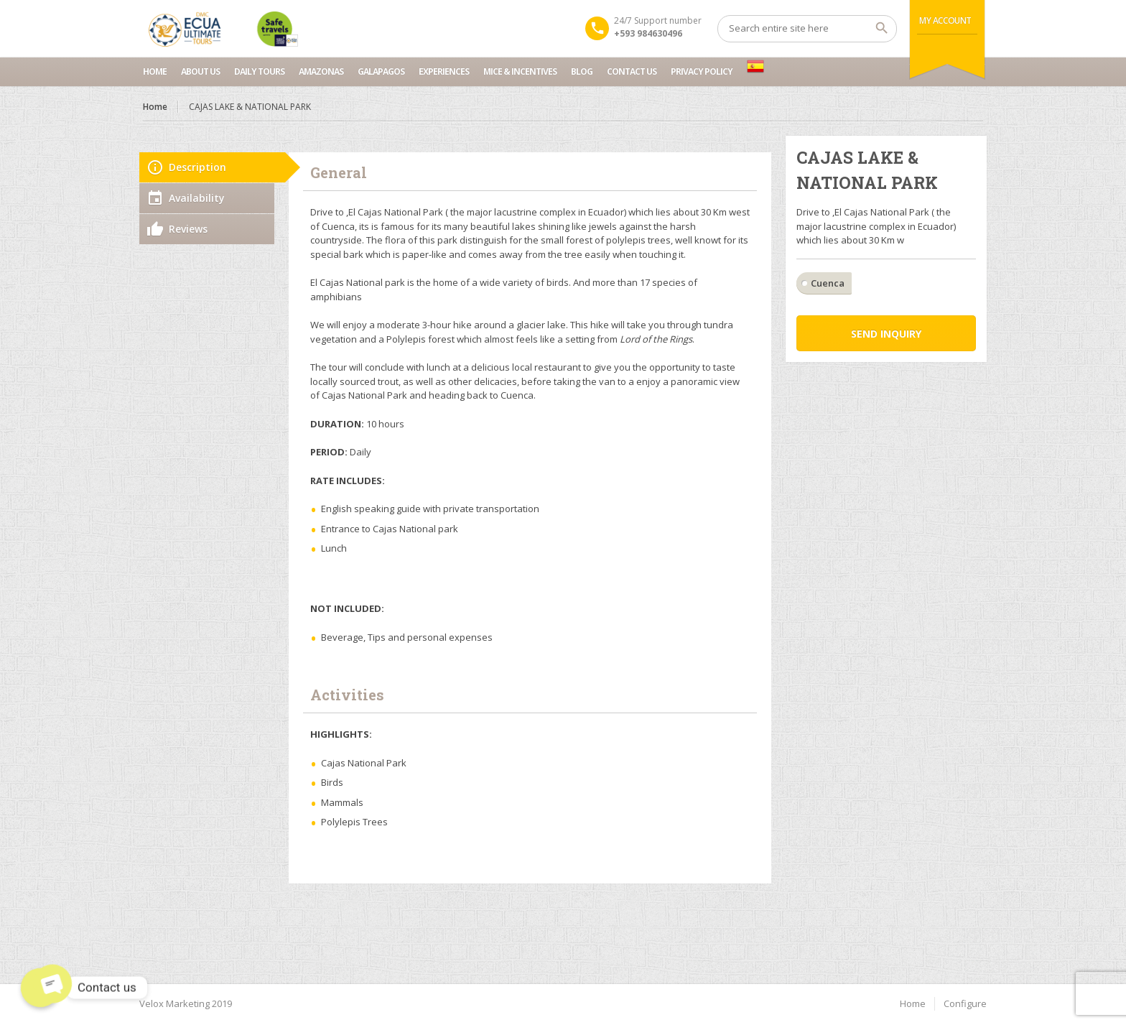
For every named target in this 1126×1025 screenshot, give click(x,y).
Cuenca (827, 283)
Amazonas (321, 71)
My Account (945, 20)
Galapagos (381, 71)
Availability (197, 198)
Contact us (631, 71)
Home (155, 71)
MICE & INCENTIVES (520, 71)
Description (197, 167)
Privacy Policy (701, 71)
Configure (965, 1003)
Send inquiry (886, 333)
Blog (581, 71)
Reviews (188, 229)
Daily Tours (259, 71)
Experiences (444, 71)
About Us (200, 71)
